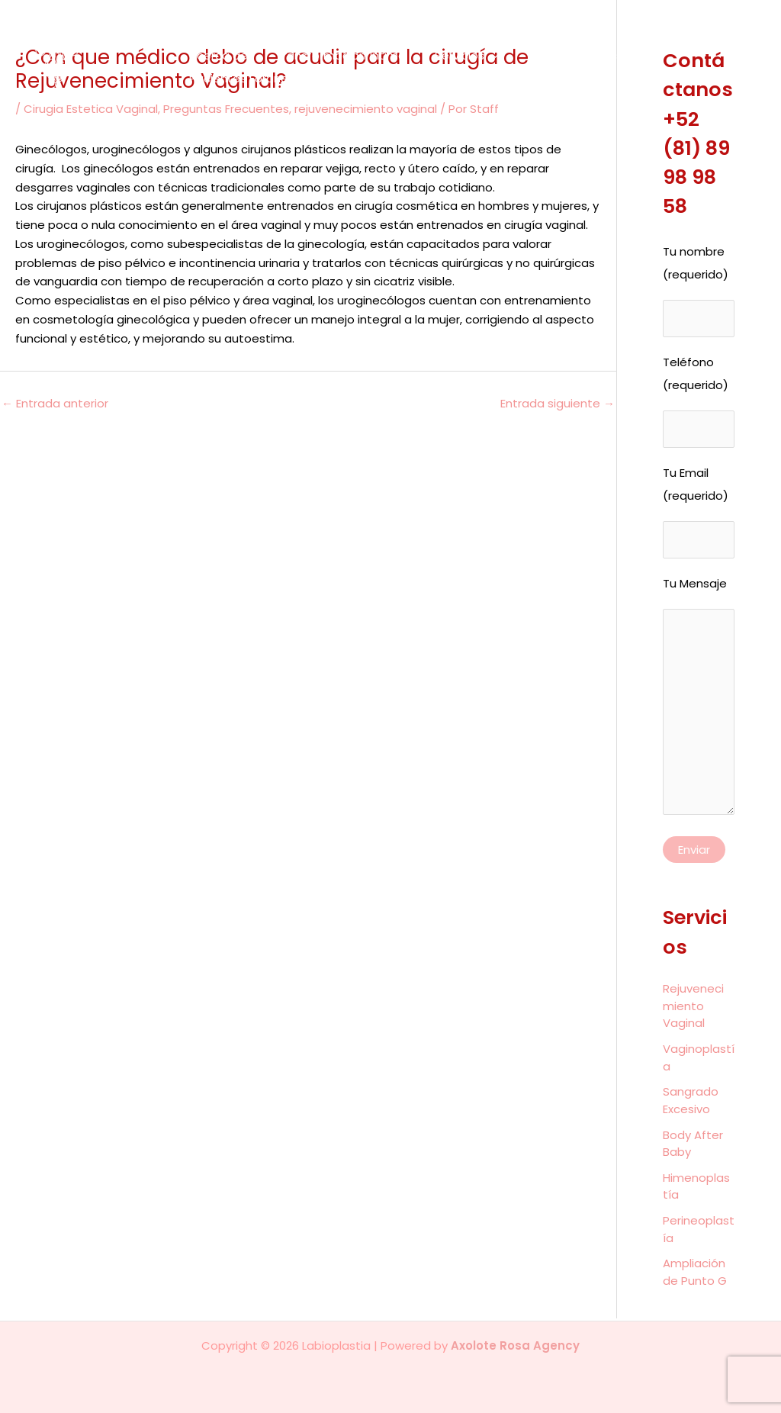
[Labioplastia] (81, 66)
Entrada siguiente (557, 403)
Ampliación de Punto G (695, 1275)
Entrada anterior (55, 403)
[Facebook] (739, 58)
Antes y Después (555, 55)
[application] (477, 55)
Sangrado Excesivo (690, 1103)
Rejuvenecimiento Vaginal (693, 1008)
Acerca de (215, 55)
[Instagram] (741, 77)
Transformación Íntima (332, 55)
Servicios (452, 55)
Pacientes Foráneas (242, 78)
